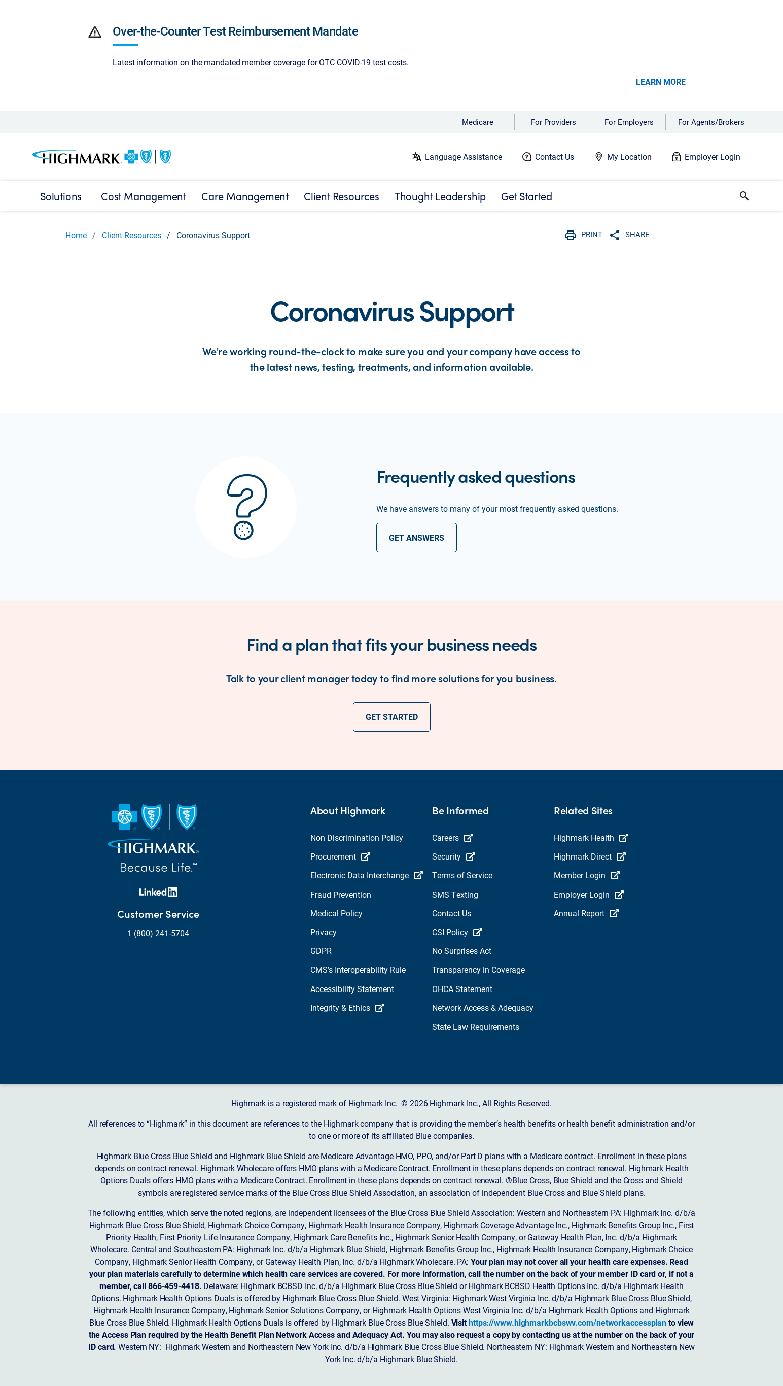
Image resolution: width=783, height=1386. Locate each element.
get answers (416, 537)
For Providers (553, 122)
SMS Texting (455, 894)
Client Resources (131, 234)
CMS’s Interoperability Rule (358, 969)
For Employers (629, 122)
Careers (452, 837)
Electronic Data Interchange (366, 875)
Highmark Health (591, 837)
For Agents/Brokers (711, 122)
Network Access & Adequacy (482, 1007)
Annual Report (586, 913)
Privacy (323, 932)
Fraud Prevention (340, 894)
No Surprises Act (461, 950)
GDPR (321, 950)
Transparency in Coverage (478, 969)
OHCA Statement (462, 988)
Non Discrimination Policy (356, 837)
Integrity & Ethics (347, 1007)
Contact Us (554, 156)
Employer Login (712, 156)
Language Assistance (463, 156)
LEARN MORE (661, 82)
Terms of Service (462, 875)
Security (453, 856)
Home (76, 234)
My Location (629, 156)
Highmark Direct (590, 856)
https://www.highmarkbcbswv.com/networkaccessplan (567, 1322)
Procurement (340, 856)
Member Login (587, 875)
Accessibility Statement (352, 988)
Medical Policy (336, 913)
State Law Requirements (475, 1026)
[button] (94, 32)
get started (392, 716)
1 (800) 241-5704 (158, 933)
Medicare (477, 122)
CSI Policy (457, 932)
